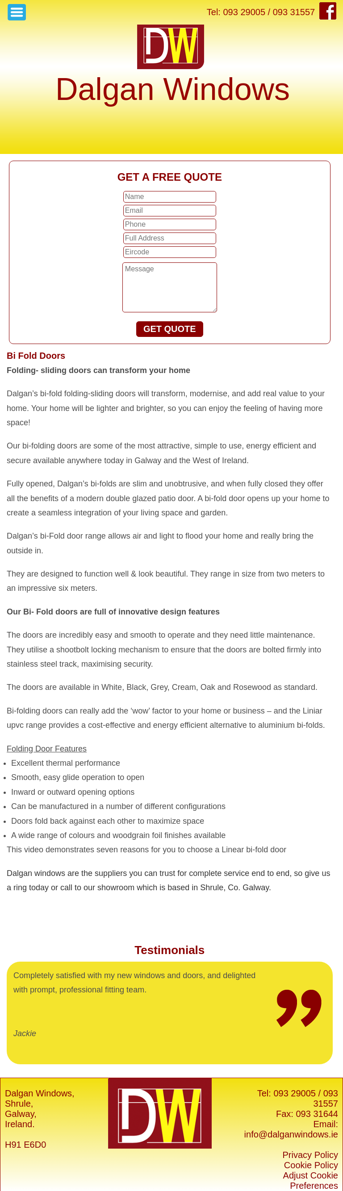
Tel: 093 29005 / (289, 1093)
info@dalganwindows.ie (291, 1134)
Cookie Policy (311, 1165)
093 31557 (325, 1098)
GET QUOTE (169, 329)
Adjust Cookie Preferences (310, 1180)
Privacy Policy (310, 1155)
